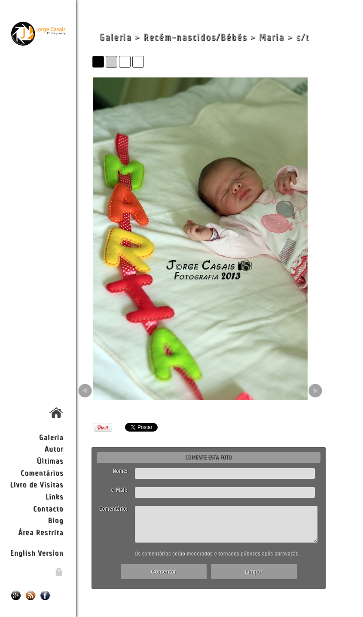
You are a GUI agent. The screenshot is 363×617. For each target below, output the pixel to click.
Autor (54, 448)
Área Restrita (40, 532)
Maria (271, 37)
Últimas (50, 461)
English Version (36, 553)
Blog (56, 520)
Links (55, 496)
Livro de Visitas (36, 484)
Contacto (48, 508)
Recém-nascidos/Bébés (195, 37)
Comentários (42, 473)
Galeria (51, 437)
